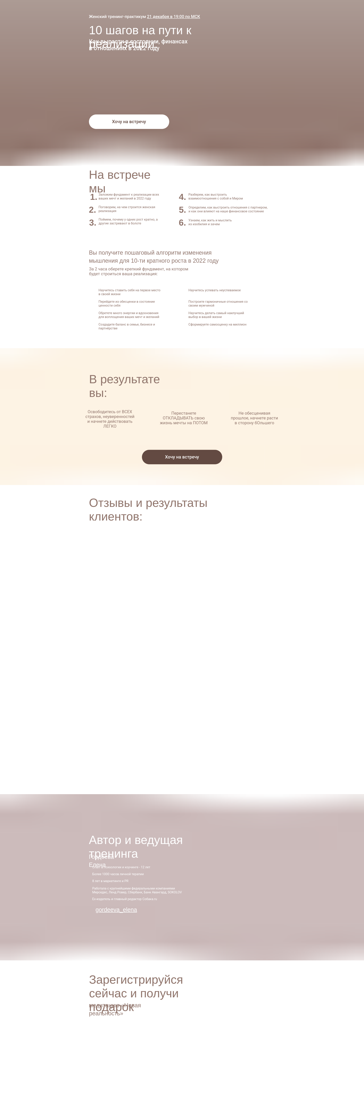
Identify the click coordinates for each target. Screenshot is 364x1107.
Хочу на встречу (129, 121)
